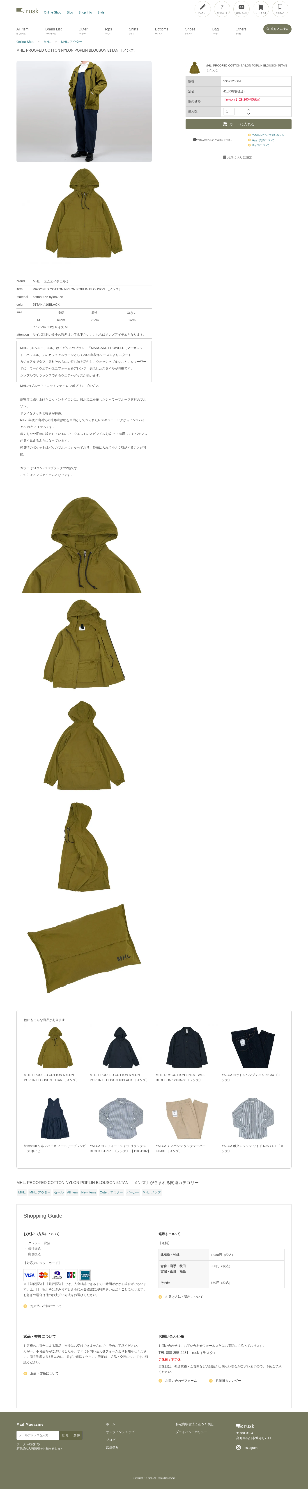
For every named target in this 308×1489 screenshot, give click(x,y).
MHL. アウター (39, 1192)
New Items (88, 1192)
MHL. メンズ (152, 1192)
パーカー (132, 1192)
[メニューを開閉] (292, 8)
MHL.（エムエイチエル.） (51, 281)
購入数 (193, 111)
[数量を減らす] (248, 114)
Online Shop (52, 12)
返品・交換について (261, 140)
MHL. (22, 1192)
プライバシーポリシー (191, 1432)
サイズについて (258, 145)
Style (100, 12)
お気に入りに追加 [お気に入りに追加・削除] (237, 158)
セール (59, 1192)
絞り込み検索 (277, 29)
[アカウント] (203, 9)
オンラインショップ (120, 1432)
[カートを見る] (261, 9)
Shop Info (85, 12)
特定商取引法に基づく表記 (195, 1424)
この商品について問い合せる (266, 135)
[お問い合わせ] (241, 9)
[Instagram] (246, 1448)
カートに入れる (239, 124)
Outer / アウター (111, 1192)
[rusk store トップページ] (27, 12)
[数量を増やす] (248, 109)
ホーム (110, 1424)
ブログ (110, 1440)
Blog (70, 12)
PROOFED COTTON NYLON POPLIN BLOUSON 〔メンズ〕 (77, 289)
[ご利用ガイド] (222, 9)
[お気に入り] (280, 9)
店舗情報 (112, 1447)
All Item (72, 1192)
